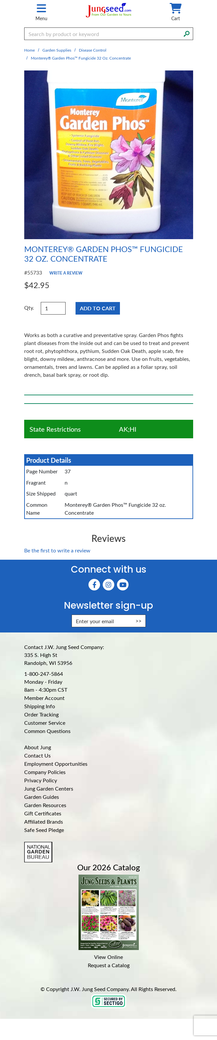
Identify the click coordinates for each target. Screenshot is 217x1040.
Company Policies (45, 771)
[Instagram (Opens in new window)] (108, 584)
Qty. (29, 307)
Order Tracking (41, 714)
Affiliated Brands (43, 821)
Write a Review (65, 273)
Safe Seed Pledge (44, 829)
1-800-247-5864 (43, 673)
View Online (108, 956)
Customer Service (44, 722)
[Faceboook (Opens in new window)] (94, 584)
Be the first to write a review (57, 550)
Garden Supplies (56, 50)
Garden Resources (45, 805)
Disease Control (92, 50)
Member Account (44, 697)
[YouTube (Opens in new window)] (123, 584)
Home (29, 50)
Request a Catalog (109, 965)
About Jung (37, 747)
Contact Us (37, 755)
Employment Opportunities (55, 763)
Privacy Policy (40, 780)
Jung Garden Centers (48, 788)
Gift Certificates (42, 813)
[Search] (186, 33)
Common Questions (47, 730)
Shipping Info (39, 706)
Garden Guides (41, 796)
